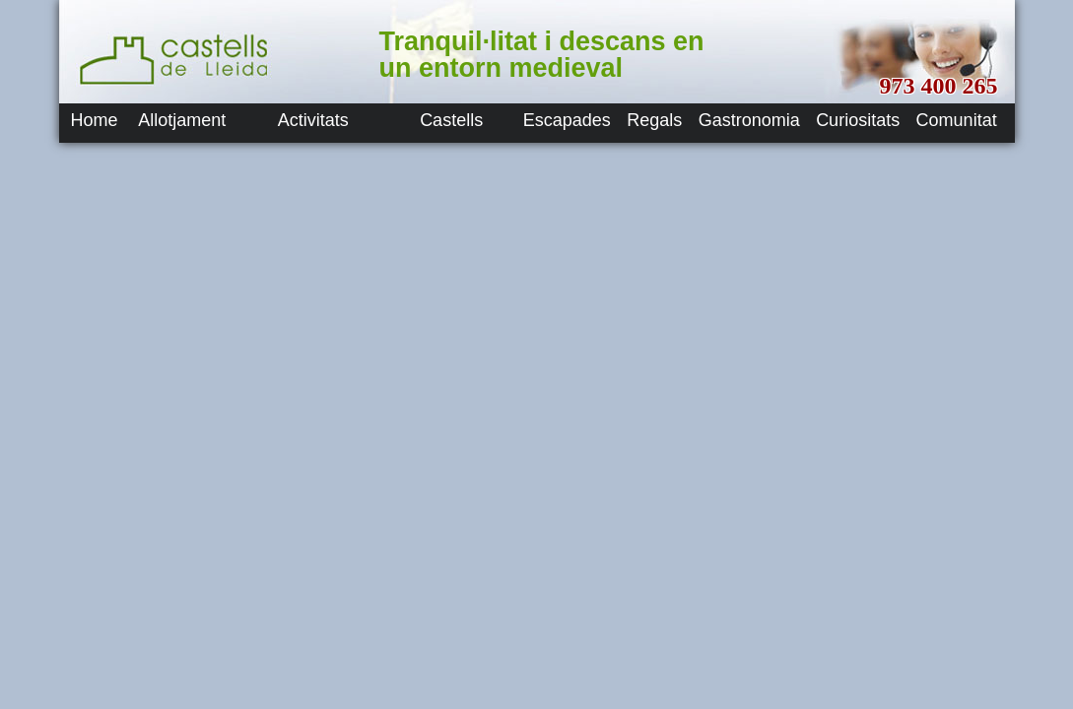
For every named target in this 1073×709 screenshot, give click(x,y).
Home (94, 120)
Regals (654, 120)
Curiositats (858, 120)
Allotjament (182, 120)
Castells (451, 120)
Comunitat (956, 120)
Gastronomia (749, 120)
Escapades (567, 120)
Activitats (313, 120)
